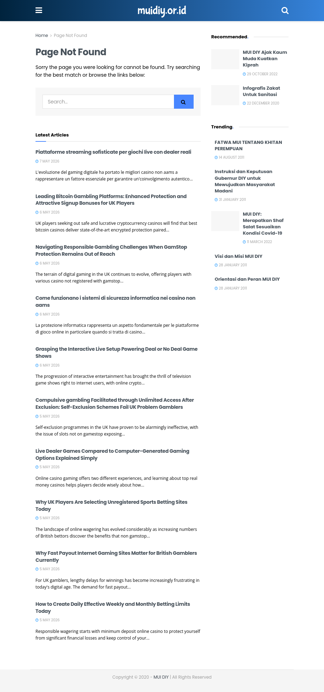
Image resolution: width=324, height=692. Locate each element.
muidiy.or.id (162, 11)
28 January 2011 (231, 265)
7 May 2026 (47, 161)
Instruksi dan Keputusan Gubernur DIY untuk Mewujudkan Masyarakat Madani (245, 181)
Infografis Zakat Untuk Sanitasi (261, 91)
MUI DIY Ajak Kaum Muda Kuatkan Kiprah (265, 58)
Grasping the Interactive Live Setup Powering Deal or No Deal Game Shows (116, 352)
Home (41, 35)
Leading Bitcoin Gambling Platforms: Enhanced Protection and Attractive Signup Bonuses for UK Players (111, 200)
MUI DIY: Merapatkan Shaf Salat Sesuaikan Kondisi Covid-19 (263, 224)
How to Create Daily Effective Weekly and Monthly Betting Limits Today (112, 608)
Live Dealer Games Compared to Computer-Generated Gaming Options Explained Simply (112, 454)
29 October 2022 (260, 74)
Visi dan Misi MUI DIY (239, 256)
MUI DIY (161, 677)
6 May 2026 (47, 212)
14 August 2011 (229, 157)
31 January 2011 (230, 199)
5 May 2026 (47, 416)
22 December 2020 (261, 103)
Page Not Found (70, 35)
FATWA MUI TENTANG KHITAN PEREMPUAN (248, 145)
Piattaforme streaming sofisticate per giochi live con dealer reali (113, 151)
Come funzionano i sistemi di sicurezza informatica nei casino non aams (115, 301)
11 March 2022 (257, 242)
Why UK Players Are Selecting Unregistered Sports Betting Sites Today (111, 506)
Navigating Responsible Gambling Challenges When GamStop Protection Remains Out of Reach (111, 250)
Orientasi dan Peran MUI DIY (247, 279)
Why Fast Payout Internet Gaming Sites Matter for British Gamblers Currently (116, 557)
